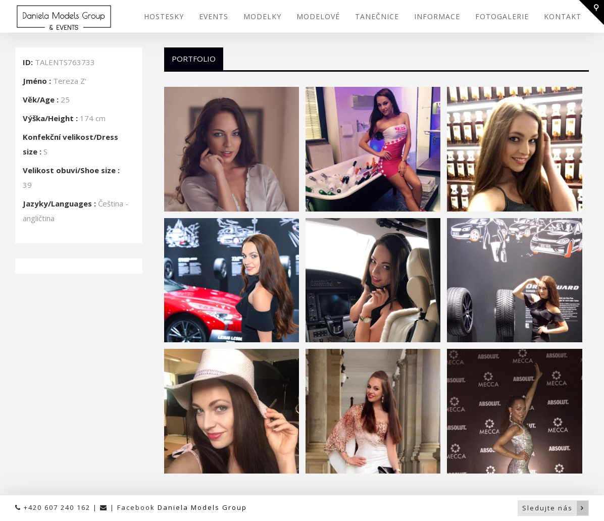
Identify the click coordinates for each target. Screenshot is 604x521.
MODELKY (262, 16)
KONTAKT (562, 16)
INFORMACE (437, 16)
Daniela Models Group (202, 507)
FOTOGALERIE (502, 16)
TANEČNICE (377, 16)
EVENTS (213, 16)
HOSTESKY (164, 16)
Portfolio (194, 59)
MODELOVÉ (318, 16)
